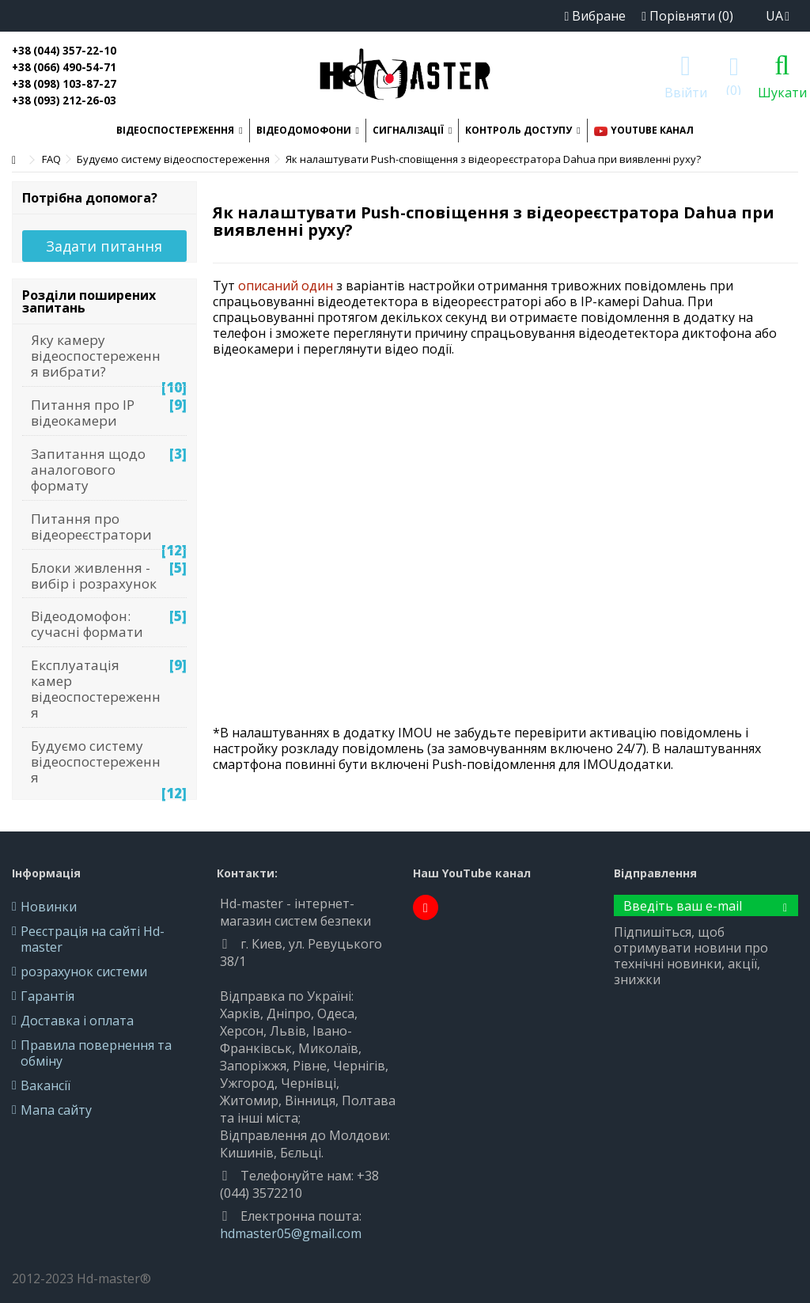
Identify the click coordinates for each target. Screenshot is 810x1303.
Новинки (49, 907)
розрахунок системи (84, 971)
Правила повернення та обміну (96, 1053)
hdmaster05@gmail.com (290, 1233)
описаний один (285, 285)
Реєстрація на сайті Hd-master (93, 939)
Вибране (595, 16)
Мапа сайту (56, 1110)
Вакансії (45, 1085)
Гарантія (47, 996)
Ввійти (685, 90)
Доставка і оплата (77, 1020)
